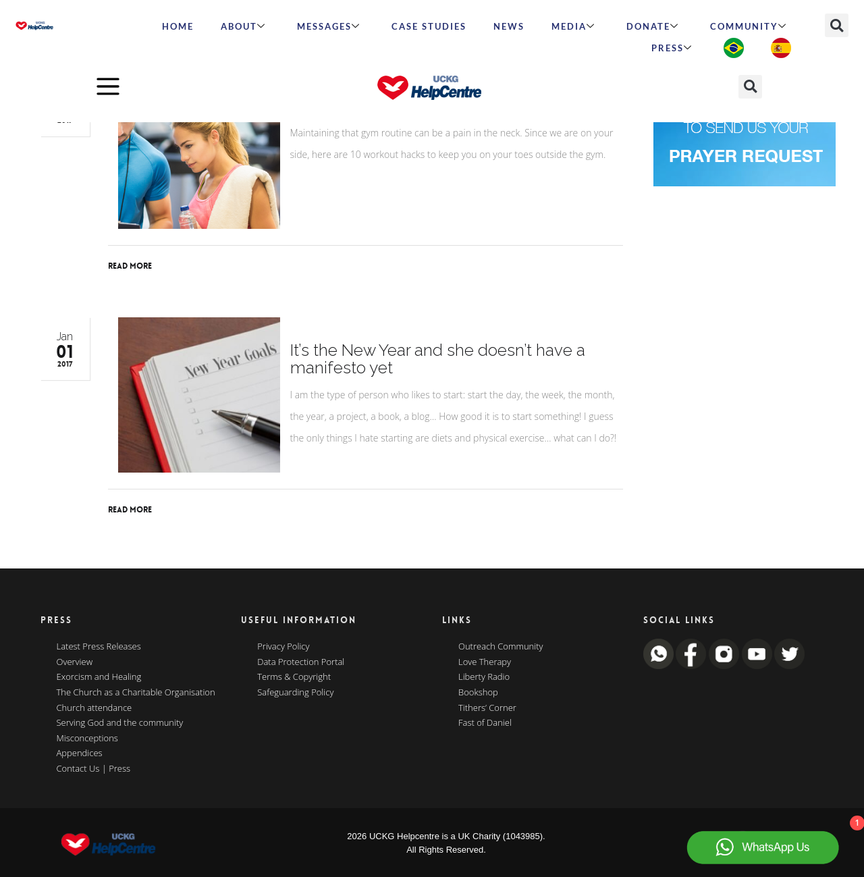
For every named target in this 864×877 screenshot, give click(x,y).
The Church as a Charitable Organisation (136, 692)
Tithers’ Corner (487, 708)
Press (672, 48)
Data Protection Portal (300, 662)
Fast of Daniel (485, 723)
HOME (178, 26)
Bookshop (478, 692)
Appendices (80, 753)
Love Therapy (484, 662)
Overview (75, 662)
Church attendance (94, 708)
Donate (652, 26)
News (508, 26)
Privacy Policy (283, 646)
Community (748, 26)
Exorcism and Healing (99, 677)
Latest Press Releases (99, 646)
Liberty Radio (484, 677)
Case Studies (429, 26)
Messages (328, 26)
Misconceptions (87, 738)
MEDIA (573, 26)
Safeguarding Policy (295, 692)
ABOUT (243, 26)
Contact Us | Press (94, 769)
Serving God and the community (120, 723)
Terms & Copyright (294, 677)
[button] (836, 25)
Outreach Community (500, 646)
